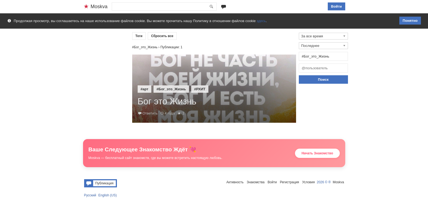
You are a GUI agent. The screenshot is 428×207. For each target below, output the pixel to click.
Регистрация (289, 182)
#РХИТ (199, 89)
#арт (145, 89)
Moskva (338, 182)
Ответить (150, 113)
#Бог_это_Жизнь (171, 89)
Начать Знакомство (317, 153)
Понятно (410, 21)
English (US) (107, 195)
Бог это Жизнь (167, 101)
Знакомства (255, 182)
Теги (139, 36)
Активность (235, 182)
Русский (90, 195)
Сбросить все (162, 36)
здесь (261, 21)
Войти (336, 6)
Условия (308, 182)
